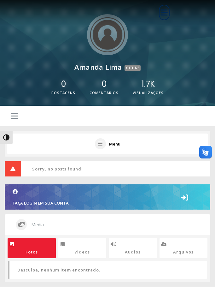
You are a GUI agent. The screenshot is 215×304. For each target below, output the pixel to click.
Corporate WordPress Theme (90, 295)
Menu (114, 143)
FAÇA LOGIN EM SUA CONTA (41, 197)
